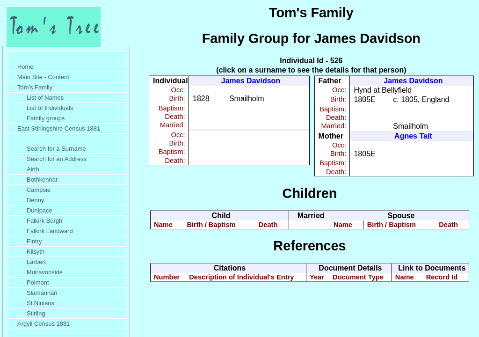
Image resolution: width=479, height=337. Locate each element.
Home (25, 66)
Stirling (36, 313)
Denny (35, 200)
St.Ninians (40, 303)
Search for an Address (57, 158)
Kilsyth (35, 251)
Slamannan (42, 292)
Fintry (34, 241)
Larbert (36, 261)
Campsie (39, 189)
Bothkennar (42, 179)
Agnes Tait (413, 136)
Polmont (38, 282)
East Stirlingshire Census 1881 (58, 128)
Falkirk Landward (50, 230)
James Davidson (250, 81)
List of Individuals (50, 107)
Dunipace (39, 210)
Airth (33, 169)
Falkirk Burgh (44, 220)
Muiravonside (45, 272)
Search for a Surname (56, 148)
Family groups (46, 118)
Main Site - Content (43, 77)
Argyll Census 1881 (43, 323)
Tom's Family (34, 87)
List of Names (45, 97)
